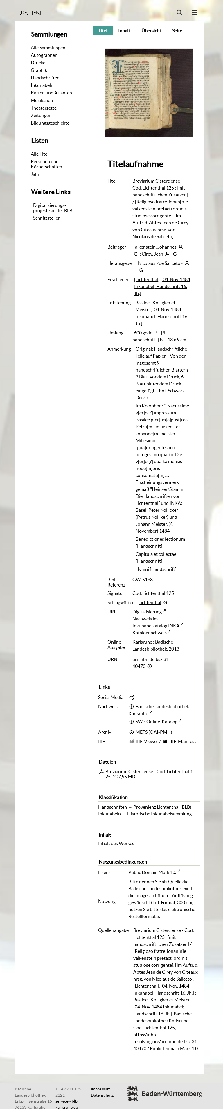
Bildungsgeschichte (50, 122)
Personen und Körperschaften (46, 164)
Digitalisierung (147, 611)
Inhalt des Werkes (116, 843)
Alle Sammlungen (48, 47)
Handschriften (45, 77)
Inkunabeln (42, 85)
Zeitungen (41, 115)
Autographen (44, 55)
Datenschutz (102, 1095)
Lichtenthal (150, 602)
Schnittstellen (47, 218)
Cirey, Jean (152, 253)
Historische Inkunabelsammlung (159, 813)
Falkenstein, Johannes (154, 247)
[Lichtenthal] (147, 279)
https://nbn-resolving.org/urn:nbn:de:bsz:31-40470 (166, 1041)
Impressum (100, 1089)
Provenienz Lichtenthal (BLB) (162, 807)
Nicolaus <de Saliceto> (160, 263)
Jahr (35, 174)
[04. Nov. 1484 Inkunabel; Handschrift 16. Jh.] (162, 286)
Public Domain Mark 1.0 (152, 872)
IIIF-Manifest (182, 741)
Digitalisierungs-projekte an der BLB (52, 208)
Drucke (38, 62)
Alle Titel (39, 153)
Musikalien (42, 100)
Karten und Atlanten (51, 92)
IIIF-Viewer (147, 741)
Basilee (142, 302)
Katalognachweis (149, 632)
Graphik (39, 70)
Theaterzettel (44, 107)
